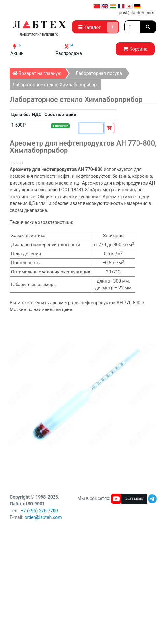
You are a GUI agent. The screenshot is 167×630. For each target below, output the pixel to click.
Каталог (98, 27)
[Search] (132, 26)
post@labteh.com (136, 12)
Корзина (135, 49)
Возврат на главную (38, 72)
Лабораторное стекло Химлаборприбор (54, 84)
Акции (17, 49)
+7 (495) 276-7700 (39, 510)
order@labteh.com (43, 517)
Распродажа (68, 49)
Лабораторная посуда (98, 73)
